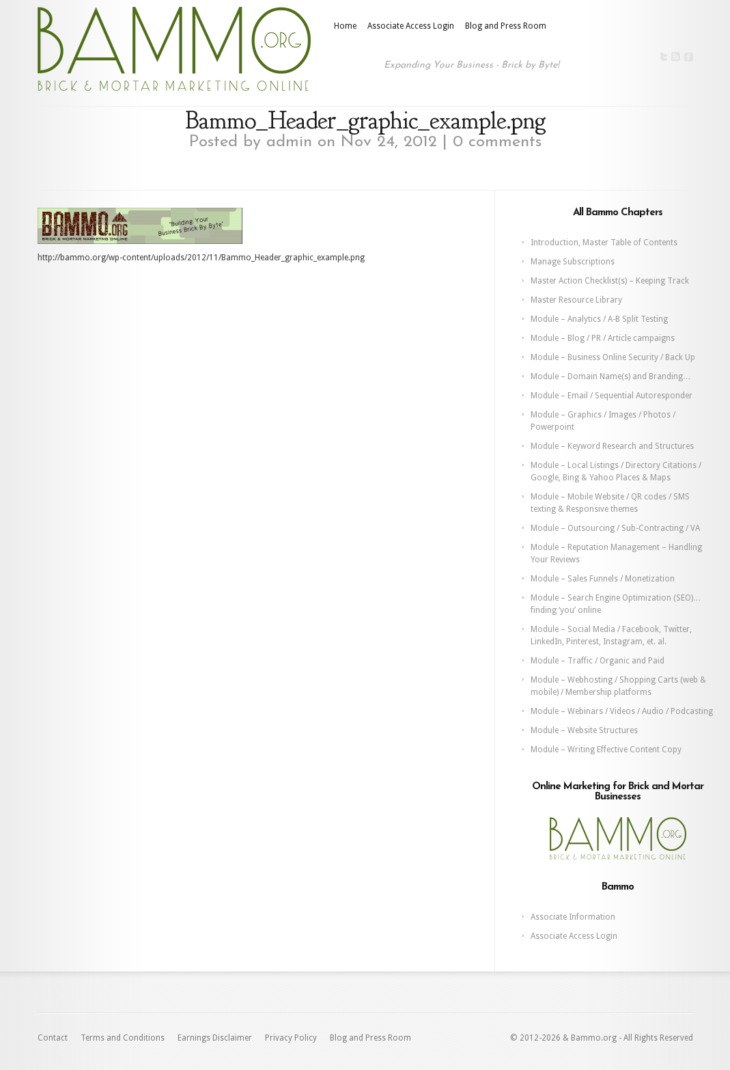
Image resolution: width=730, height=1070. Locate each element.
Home (345, 26)
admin (289, 142)
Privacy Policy (291, 1038)
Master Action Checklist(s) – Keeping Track (610, 281)
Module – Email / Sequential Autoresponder (611, 395)
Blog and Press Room (505, 26)
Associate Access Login (410, 26)
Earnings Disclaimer (215, 1038)
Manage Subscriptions (573, 261)
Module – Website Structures (584, 730)
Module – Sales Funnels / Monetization (603, 579)
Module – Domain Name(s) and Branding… (611, 376)
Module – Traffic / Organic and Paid (597, 661)
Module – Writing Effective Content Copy (606, 749)
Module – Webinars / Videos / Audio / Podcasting (622, 711)
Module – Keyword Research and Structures (612, 446)
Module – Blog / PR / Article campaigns (603, 338)
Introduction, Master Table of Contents (604, 242)
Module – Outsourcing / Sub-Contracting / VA (615, 528)
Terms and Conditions (123, 1038)
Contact (53, 1038)
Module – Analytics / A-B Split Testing (599, 319)
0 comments (497, 142)
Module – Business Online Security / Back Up (613, 357)
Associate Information (573, 917)
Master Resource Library (576, 300)
